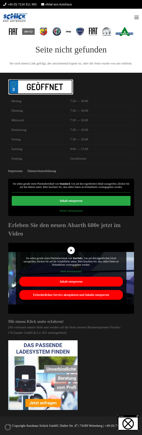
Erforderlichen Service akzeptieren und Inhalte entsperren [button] (71, 295)
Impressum (15, 171)
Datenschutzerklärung (42, 171)
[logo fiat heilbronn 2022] (13, 31)
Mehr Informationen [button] (71, 271)
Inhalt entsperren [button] (71, 200)
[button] (136, 17)
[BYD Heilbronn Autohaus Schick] (28, 31)
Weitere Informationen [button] (71, 210)
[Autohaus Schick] (15, 17)
